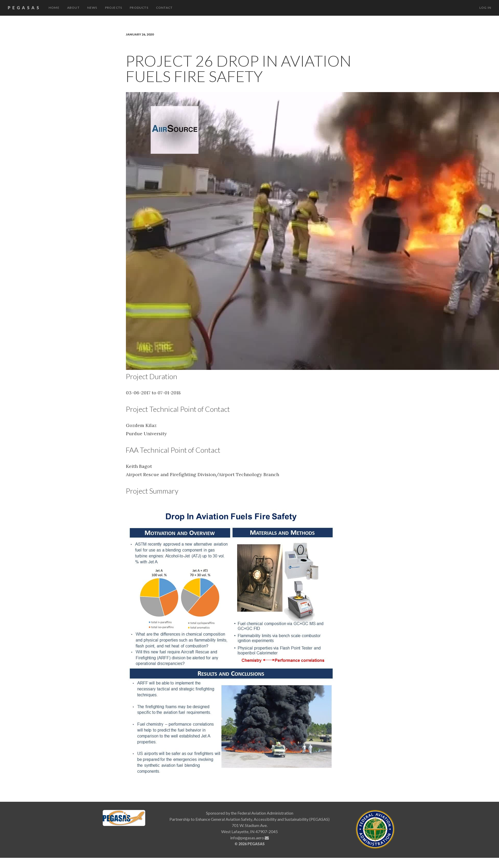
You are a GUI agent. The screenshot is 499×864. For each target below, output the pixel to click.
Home (54, 8)
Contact (164, 8)
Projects (113, 8)
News (92, 8)
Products (139, 8)
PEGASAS (24, 7)
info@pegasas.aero (249, 837)
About (73, 8)
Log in (485, 8)
